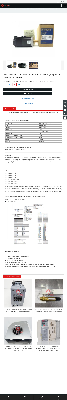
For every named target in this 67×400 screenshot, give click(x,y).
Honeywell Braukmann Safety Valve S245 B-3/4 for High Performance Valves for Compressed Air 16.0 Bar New (48, 311)
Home (11, 9)
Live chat (28, 93)
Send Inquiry (28, 89)
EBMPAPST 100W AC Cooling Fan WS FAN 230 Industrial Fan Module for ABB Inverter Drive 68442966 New (18, 348)
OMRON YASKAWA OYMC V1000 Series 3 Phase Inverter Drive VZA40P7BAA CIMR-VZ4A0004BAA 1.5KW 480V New (48, 348)
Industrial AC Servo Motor (28, 9)
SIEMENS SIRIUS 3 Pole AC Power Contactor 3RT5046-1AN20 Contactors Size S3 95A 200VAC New (18, 311)
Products (17, 9)
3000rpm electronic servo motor (47, 81)
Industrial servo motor (12, 81)
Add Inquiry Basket (28, 98)
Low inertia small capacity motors (28, 81)
